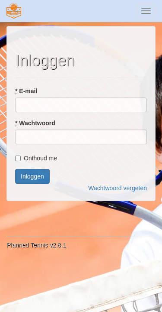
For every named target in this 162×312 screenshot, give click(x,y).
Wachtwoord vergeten (117, 188)
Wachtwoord (35, 123)
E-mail (26, 91)
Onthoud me (36, 158)
